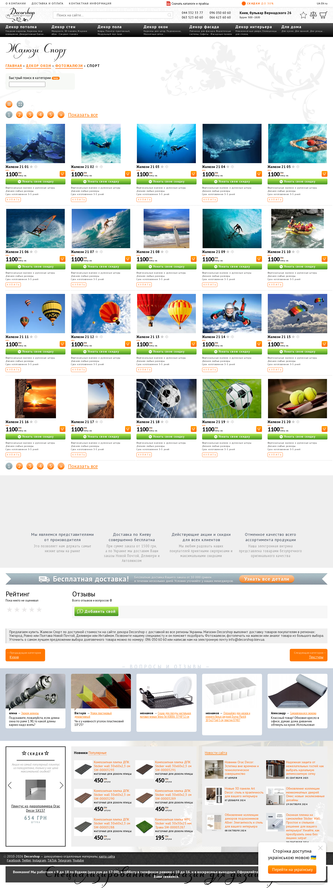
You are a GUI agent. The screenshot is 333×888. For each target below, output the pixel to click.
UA (318, 3)
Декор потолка (21, 26)
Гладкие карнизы (16, 31)
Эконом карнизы (30, 713)
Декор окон (156, 26)
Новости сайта (216, 753)
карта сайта (107, 856)
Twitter (26, 860)
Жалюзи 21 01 (17, 167)
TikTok (51, 860)
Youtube (78, 860)
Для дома (291, 26)
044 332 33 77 (192, 13)
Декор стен (63, 26)
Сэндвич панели (68, 34)
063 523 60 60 (192, 17)
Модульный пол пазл (110, 34)
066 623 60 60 (220, 17)
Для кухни (287, 31)
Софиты (204, 34)
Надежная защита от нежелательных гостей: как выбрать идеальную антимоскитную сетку (305, 768)
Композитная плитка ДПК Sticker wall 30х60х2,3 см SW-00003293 (112, 766)
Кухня (14, 657)
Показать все (83, 114)
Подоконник (173, 31)
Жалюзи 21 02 (82, 167)
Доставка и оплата (47, 3)
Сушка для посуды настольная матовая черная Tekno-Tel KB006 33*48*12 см (165, 715)
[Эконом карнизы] (35, 692)
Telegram (64, 860)
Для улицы (316, 31)
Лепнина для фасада (202, 31)
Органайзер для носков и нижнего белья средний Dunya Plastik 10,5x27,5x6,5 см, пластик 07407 (228, 716)
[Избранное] (303, 15)
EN (322, 3)
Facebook (13, 860)
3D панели (71, 31)
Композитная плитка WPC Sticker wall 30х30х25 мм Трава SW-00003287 (173, 823)
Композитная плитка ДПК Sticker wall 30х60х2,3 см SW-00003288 (112, 823)
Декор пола (110, 26)
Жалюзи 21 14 (213, 337)
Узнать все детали (266, 579)
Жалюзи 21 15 (279, 337)
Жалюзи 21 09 (213, 252)
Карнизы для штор (154, 31)
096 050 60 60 (220, 13)
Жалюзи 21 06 (17, 252)
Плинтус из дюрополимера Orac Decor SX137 (35, 794)
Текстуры (316, 657)
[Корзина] (323, 15)
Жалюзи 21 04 (213, 167)
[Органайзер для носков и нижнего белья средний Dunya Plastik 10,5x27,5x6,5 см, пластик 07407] (232, 692)
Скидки (257, 3)
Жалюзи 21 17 (82, 422)
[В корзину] (62, 174)
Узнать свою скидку (38, 181)
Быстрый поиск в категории (34, 78)
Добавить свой (96, 611)
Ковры (101, 31)
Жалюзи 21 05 (279, 167)
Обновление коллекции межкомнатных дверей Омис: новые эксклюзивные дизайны (305, 794)
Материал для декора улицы (113, 774)
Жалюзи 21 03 (148, 167)
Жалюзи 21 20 (279, 422)
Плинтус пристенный (117, 31)
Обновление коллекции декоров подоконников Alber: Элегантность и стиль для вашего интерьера (244, 820)
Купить (13, 199)
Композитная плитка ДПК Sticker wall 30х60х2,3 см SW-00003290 (112, 795)
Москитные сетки (153, 34)
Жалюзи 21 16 (17, 422)
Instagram (39, 860)
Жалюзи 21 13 (148, 337)
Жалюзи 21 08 (148, 252)
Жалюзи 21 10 (279, 252)
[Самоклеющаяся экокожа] (297, 692)
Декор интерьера (253, 26)
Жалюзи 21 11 (17, 337)
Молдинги (57, 31)
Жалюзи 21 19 (213, 422)
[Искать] (169, 15)
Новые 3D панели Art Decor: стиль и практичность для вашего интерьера (244, 792)
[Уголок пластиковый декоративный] (101, 692)
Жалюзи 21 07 (82, 252)
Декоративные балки (31, 34)
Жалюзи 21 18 (148, 422)
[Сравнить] (313, 15)
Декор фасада (204, 26)
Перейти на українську (292, 869)
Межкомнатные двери (248, 31)
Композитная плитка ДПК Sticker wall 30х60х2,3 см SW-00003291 (173, 766)
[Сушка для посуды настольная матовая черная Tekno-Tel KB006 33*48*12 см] (166, 692)
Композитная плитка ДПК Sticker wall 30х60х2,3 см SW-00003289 (173, 795)
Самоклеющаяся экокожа (303, 713)
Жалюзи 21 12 (82, 337)
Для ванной (302, 31)
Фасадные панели (221, 34)
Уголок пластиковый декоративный (93, 715)
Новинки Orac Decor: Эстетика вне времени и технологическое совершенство (242, 768)
